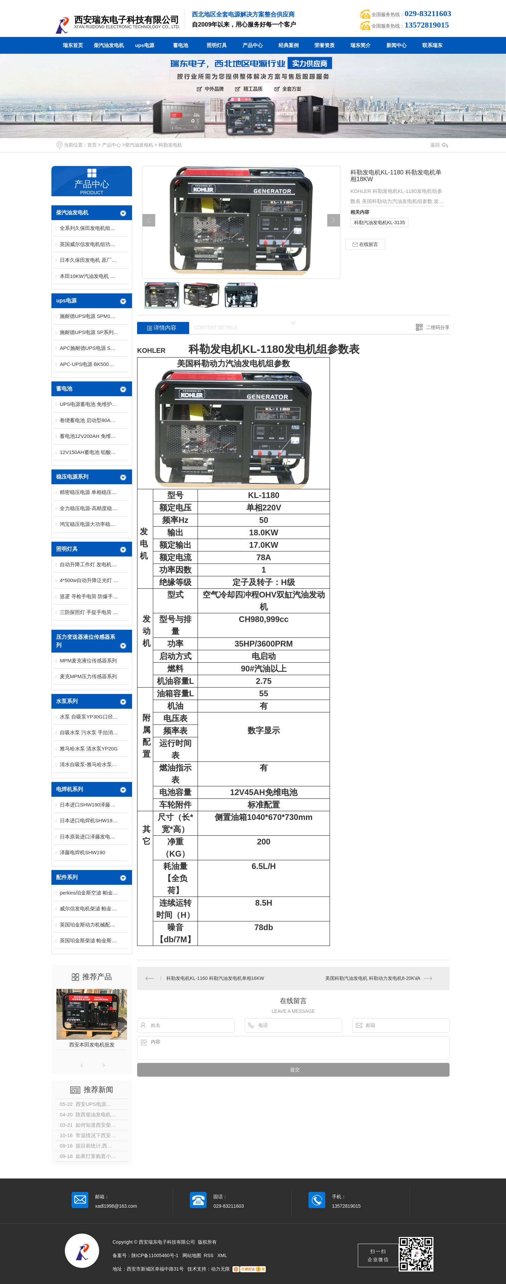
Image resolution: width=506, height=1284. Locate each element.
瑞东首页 (73, 45)
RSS (209, 1255)
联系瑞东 (432, 45)
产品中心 (253, 45)
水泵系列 (67, 701)
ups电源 (144, 45)
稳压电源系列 (72, 477)
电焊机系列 (69, 789)
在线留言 (365, 244)
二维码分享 (438, 327)
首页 (92, 145)
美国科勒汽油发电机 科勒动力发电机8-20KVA (372, 978)
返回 (439, 145)
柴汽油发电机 (109, 45)
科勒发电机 (170, 145)
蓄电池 (180, 45)
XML (222, 1255)
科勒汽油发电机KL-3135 (379, 222)
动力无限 (220, 1269)
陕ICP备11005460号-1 (154, 1255)
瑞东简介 (360, 45)
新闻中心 (396, 45)
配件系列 (67, 877)
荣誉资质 (324, 45)
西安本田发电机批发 (92, 1044)
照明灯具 (217, 45)
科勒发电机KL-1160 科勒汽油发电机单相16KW (215, 978)
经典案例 (289, 45)
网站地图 (191, 1255)
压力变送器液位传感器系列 (85, 641)
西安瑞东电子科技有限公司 (126, 20)
